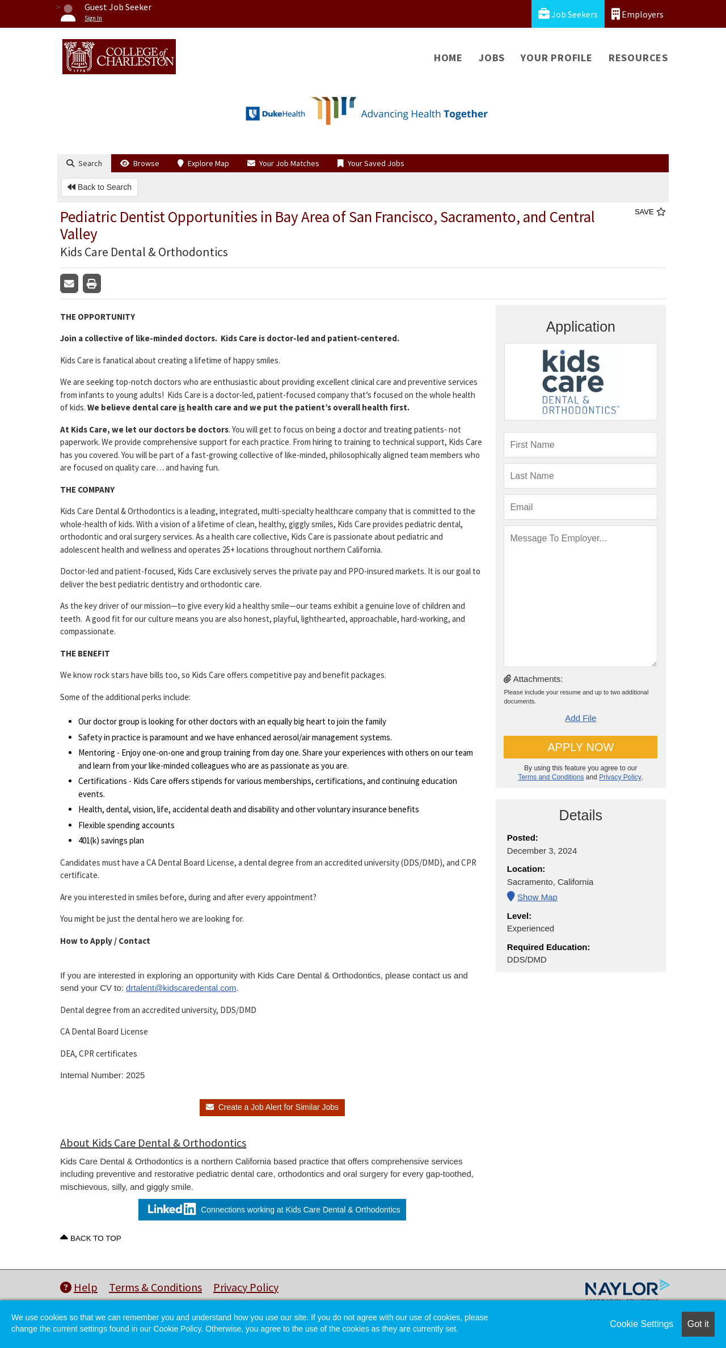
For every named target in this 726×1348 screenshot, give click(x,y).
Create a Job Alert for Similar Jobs (272, 1107)
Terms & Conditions (155, 1287)
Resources (638, 57)
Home (448, 57)
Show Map (537, 897)
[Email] (580, 507)
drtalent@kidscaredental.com (181, 988)
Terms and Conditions (551, 777)
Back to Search (99, 187)
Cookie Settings (641, 1324)
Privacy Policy (620, 777)
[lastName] (580, 476)
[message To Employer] (580, 596)
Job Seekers (568, 14)
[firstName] (580, 444)
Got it (698, 1324)
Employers (637, 14)
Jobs (492, 57)
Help (79, 1287)
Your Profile (557, 57)
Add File (580, 718)
